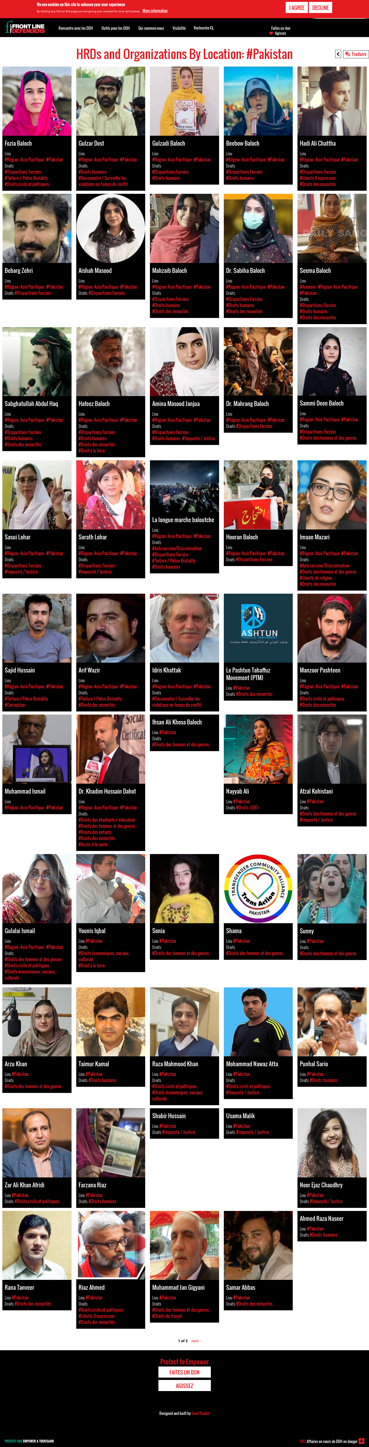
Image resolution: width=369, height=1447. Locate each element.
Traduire (359, 54)
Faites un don (280, 28)
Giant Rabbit (200, 1413)
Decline (320, 7)
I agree (296, 7)
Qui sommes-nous (151, 28)
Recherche (204, 28)
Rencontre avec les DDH (76, 28)
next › (196, 1341)
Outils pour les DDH (116, 28)
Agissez (280, 33)
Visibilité (179, 28)
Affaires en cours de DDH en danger (328, 1441)
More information (155, 10)
